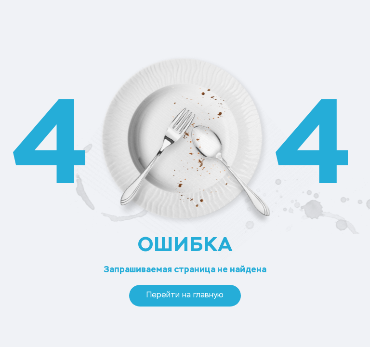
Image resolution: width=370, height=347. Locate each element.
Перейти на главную (185, 295)
